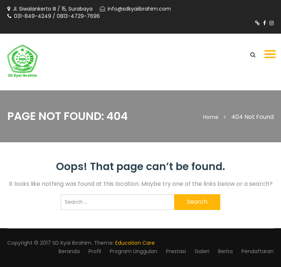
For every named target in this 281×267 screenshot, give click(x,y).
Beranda (69, 251)
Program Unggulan (133, 251)
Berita (225, 251)
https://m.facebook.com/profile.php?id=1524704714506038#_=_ (264, 23)
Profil (95, 251)
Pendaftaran (257, 251)
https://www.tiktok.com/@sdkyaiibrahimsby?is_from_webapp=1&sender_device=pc (257, 23)
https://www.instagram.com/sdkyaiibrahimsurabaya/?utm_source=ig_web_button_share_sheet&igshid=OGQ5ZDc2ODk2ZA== (271, 23)
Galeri (202, 251)
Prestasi (176, 251)
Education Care (135, 243)
